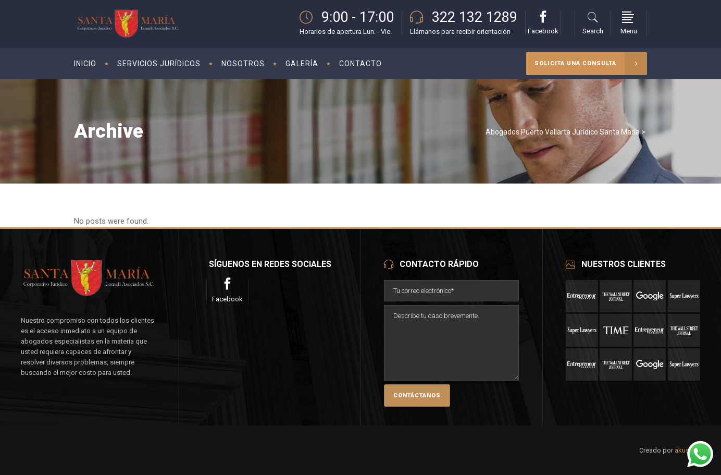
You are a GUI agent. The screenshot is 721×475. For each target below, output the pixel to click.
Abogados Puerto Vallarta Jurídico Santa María (563, 132)
